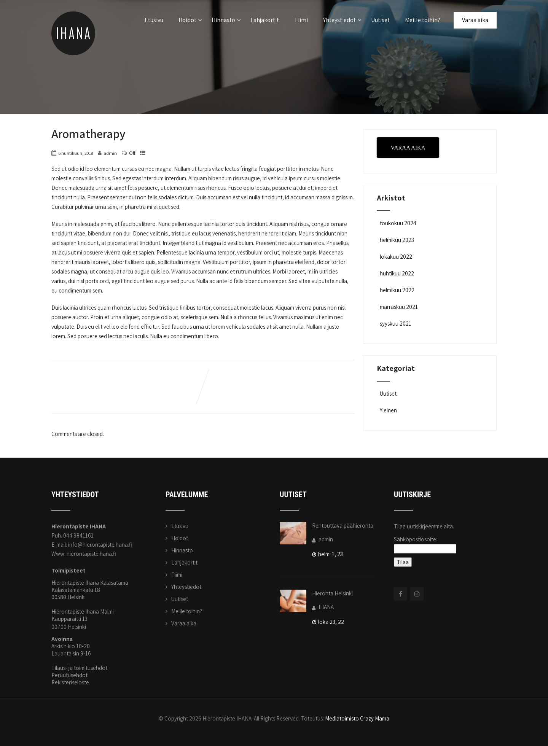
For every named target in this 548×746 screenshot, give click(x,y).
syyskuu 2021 (395, 323)
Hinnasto (226, 20)
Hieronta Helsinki (332, 593)
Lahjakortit (264, 20)
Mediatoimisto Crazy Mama (357, 718)
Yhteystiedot (342, 20)
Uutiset (380, 20)
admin (322, 539)
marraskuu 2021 (399, 306)
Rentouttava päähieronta (342, 525)
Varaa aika (475, 20)
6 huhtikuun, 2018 (75, 153)
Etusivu (154, 20)
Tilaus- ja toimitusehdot (79, 667)
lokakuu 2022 (396, 256)
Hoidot (190, 20)
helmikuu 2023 (397, 239)
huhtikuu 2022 (397, 273)
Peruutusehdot (69, 675)
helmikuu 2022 (397, 290)
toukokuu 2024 (398, 223)
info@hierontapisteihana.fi (100, 544)
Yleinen (388, 410)
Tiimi (301, 20)
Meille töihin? (422, 20)
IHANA (323, 607)
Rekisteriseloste (70, 682)
